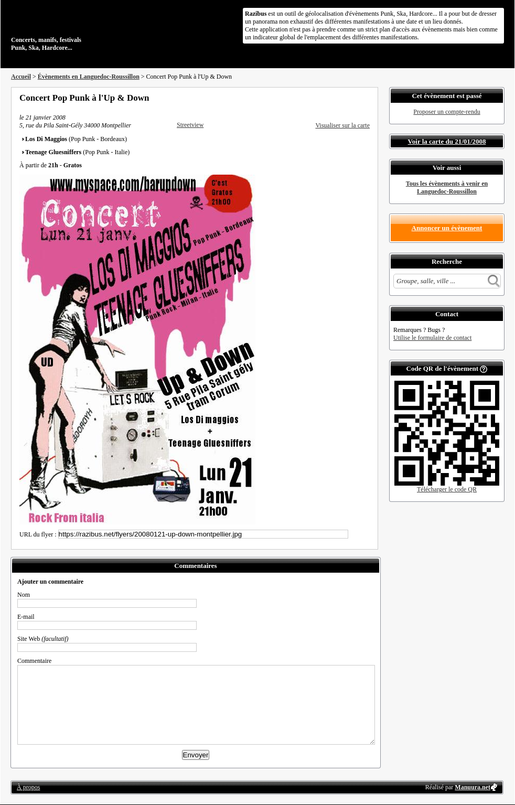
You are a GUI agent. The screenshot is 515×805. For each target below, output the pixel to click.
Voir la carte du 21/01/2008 (447, 141)
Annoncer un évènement (447, 228)
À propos (28, 787)
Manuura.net (472, 787)
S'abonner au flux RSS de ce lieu (366, 97)
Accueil (21, 76)
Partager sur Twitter (338, 97)
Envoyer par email (352, 97)
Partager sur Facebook (323, 97)
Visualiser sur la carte (342, 125)
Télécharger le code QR (447, 489)
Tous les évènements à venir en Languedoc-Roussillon (447, 187)
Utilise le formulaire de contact (432, 337)
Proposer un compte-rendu (446, 111)
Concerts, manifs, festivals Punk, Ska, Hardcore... (79, 28)
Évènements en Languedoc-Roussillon (89, 76)
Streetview (190, 124)
